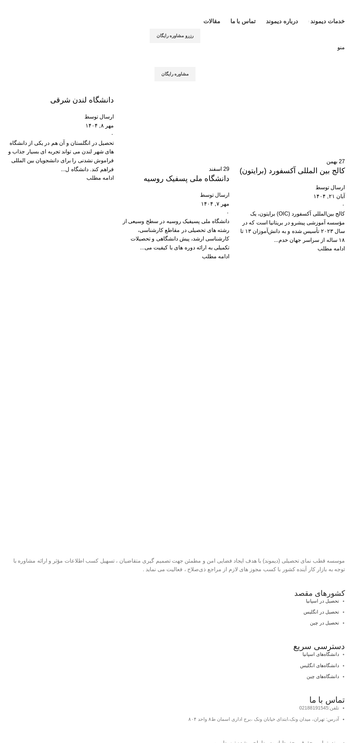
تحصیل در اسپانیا (322, 601)
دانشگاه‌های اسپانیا (320, 654)
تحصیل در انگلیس (321, 612)
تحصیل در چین (324, 622)
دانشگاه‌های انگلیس (319, 665)
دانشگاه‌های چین (323, 676)
